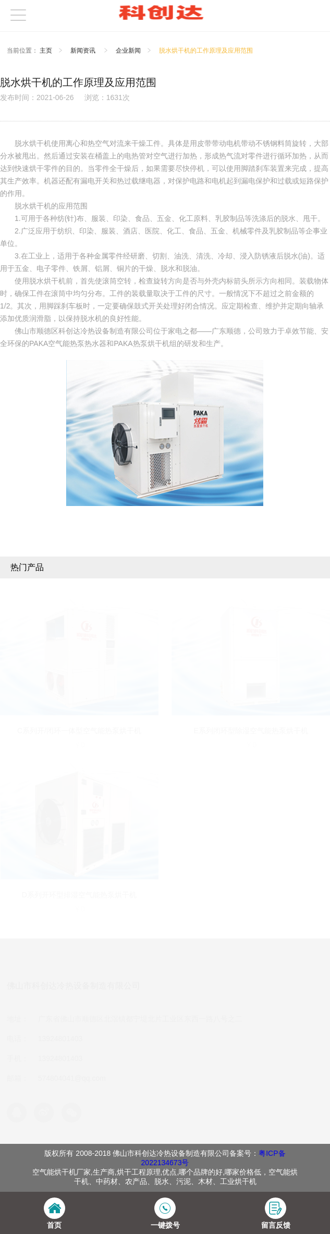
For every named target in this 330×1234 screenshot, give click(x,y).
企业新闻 (128, 50)
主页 (46, 50)
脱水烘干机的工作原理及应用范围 (206, 50)
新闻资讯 (83, 50)
